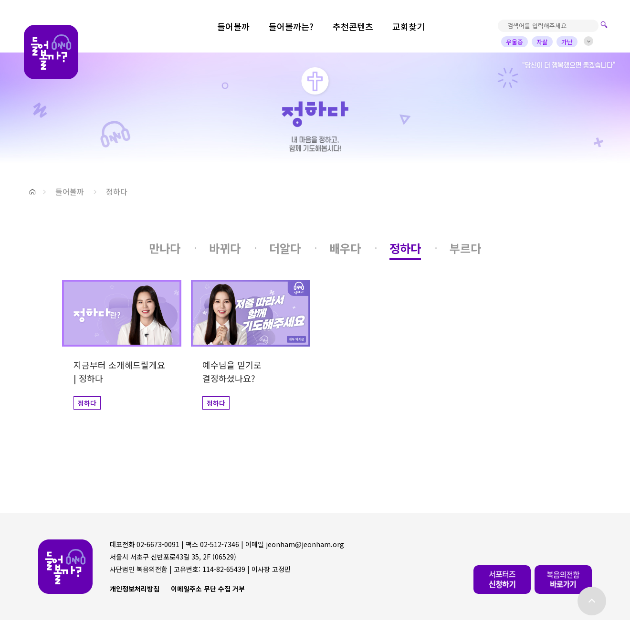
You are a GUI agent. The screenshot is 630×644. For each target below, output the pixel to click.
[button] (32, 192)
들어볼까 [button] (69, 191)
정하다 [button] (116, 191)
